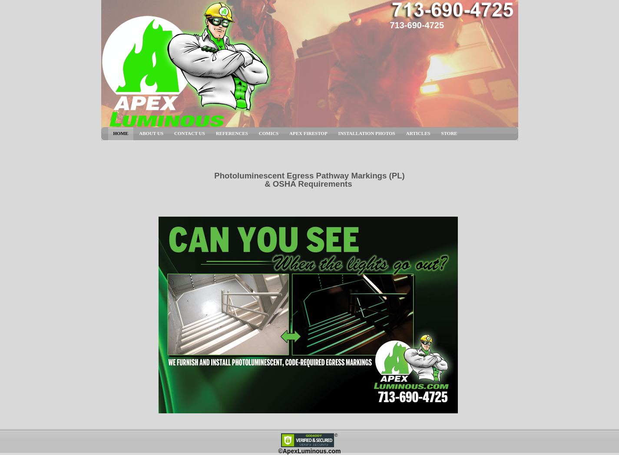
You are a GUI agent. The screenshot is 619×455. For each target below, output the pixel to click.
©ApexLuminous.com (309, 451)
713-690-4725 (417, 25)
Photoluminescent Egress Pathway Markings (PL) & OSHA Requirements (309, 179)
